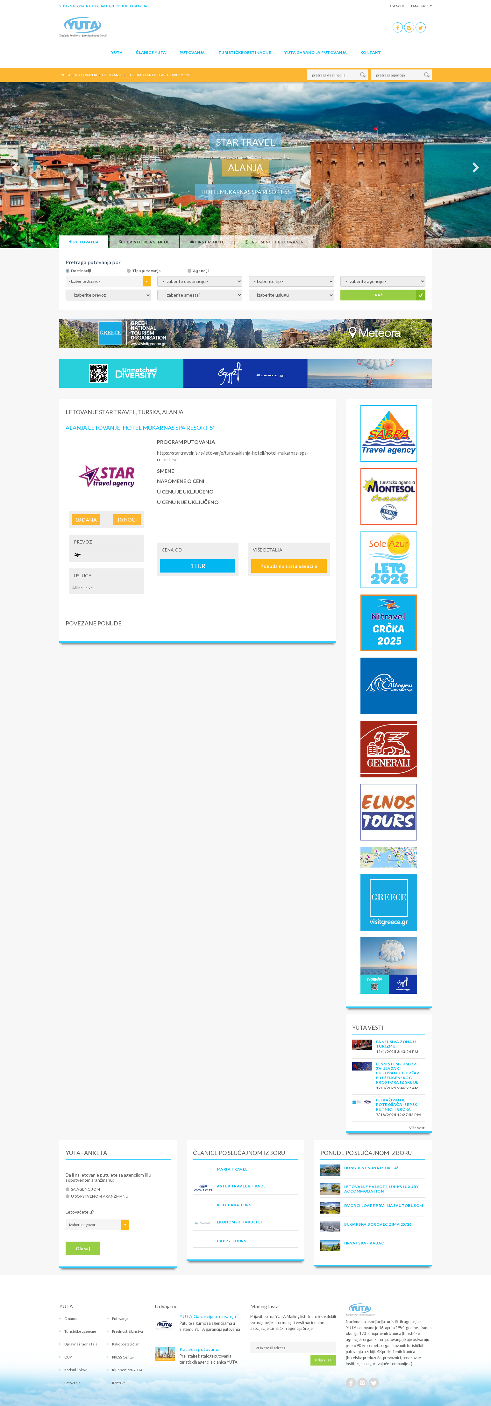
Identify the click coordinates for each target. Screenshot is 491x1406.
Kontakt (370, 52)
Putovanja (192, 52)
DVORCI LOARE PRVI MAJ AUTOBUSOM (383, 1205)
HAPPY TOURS (231, 1240)
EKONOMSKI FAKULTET (240, 1222)
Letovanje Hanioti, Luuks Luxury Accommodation (381, 1188)
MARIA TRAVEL (232, 1169)
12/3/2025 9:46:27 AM (397, 1087)
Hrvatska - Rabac (364, 1243)
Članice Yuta (151, 52)
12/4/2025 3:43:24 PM (397, 1051)
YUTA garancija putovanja (315, 52)
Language (420, 6)
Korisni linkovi (76, 1370)
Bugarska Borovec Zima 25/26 (378, 1224)
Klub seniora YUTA (127, 1370)
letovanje (112, 75)
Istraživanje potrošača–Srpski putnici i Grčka (397, 1105)
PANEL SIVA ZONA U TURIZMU (396, 1044)
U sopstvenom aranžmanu (100, 1196)
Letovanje (72, 1383)
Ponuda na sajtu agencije (288, 566)
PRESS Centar (123, 1357)
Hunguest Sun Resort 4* (371, 1167)
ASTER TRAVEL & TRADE (241, 1186)
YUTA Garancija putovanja (208, 1316)
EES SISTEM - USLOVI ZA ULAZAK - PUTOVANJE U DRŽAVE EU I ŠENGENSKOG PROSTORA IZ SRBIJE (399, 1073)
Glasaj (83, 1248)
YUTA (117, 52)
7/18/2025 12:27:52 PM (398, 1114)
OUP (68, 1357)
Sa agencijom (85, 1189)
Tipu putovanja (146, 271)
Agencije (397, 6)
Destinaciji (81, 271)
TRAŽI (378, 295)
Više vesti (417, 1127)
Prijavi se (323, 1360)
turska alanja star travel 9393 (158, 75)
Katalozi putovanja (199, 1349)
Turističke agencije (80, 1331)
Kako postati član (125, 1344)
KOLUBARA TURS (234, 1204)
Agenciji (201, 271)
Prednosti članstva (127, 1331)
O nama (70, 1318)
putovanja (86, 75)
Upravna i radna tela (80, 1344)
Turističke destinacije (244, 52)
